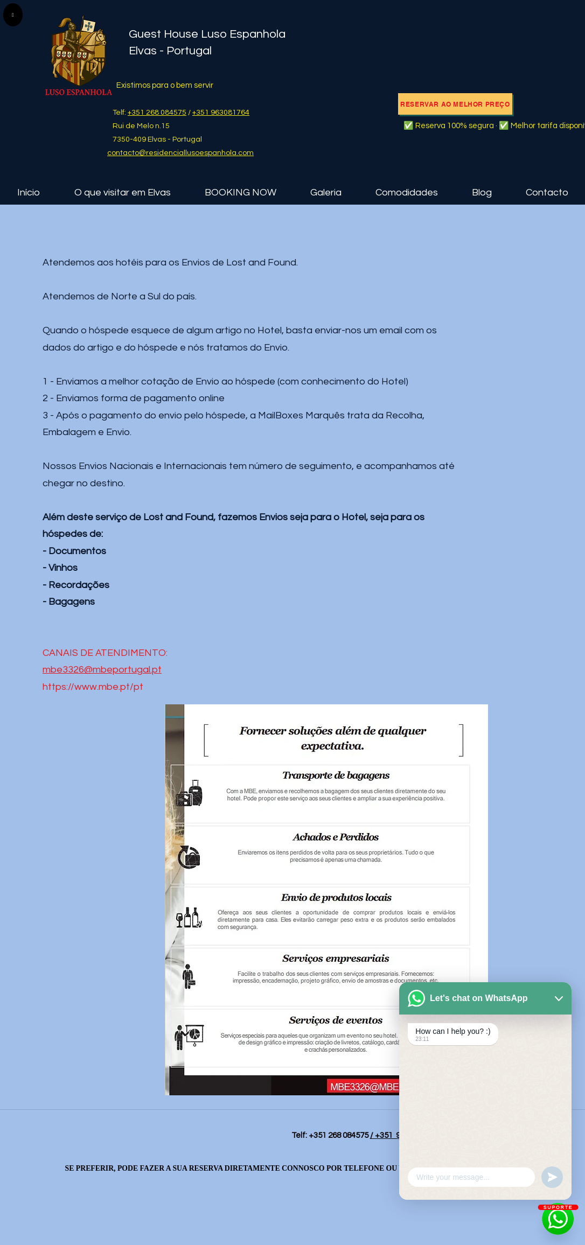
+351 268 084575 (157, 112)
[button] (122, 192)
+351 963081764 (220, 112)
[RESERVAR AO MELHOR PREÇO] (455, 104)
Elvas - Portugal (170, 51)
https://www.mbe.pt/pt (93, 687)
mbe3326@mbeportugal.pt (102, 670)
